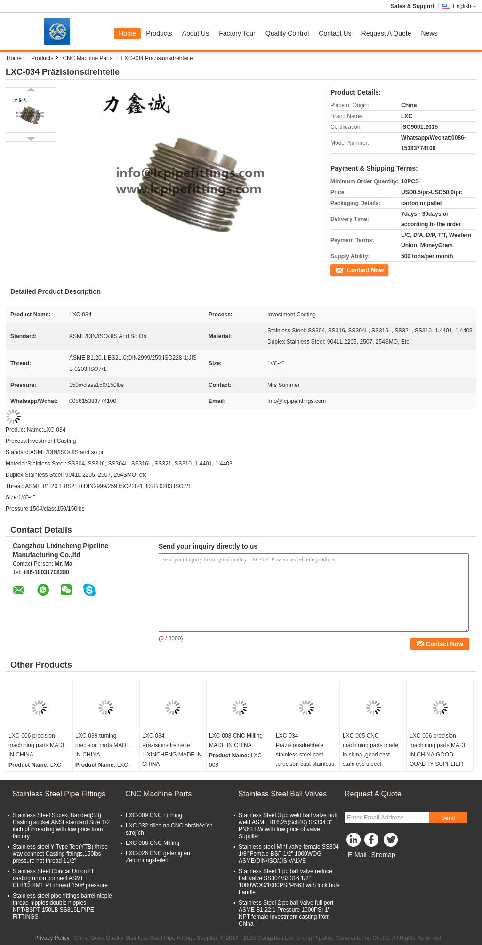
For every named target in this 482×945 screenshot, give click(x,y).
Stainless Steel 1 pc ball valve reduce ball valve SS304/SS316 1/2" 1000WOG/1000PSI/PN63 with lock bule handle (289, 882)
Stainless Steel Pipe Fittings (58, 794)
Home (127, 33)
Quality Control (287, 33)
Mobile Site (361, 866)
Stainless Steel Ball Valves (282, 794)
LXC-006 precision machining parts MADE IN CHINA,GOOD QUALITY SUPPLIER (438, 749)
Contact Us (335, 33)
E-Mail (357, 854)
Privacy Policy (52, 938)
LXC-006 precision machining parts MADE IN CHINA (37, 745)
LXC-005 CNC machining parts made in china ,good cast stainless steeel (370, 749)
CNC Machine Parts (87, 58)
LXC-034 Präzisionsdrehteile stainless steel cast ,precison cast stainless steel (305, 754)
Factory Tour (237, 33)
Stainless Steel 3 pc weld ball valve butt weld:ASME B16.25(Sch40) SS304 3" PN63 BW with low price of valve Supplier (288, 826)
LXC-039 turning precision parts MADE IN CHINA (102, 745)
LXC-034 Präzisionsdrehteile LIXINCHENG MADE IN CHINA (172, 749)
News (429, 33)
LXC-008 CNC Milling (152, 843)
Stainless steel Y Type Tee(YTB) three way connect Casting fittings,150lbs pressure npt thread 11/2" (60, 853)
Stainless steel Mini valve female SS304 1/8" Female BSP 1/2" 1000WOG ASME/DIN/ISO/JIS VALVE (289, 853)
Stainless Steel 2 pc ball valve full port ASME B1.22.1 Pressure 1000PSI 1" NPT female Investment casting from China (286, 913)
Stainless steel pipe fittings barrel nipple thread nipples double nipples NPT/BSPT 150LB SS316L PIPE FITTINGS (62, 906)
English (464, 6)
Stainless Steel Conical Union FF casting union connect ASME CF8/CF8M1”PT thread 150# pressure (60, 878)
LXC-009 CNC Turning (154, 815)
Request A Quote (386, 33)
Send (448, 817)
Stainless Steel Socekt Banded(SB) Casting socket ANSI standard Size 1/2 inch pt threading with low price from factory (61, 826)
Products (159, 33)
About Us (195, 33)
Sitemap (383, 854)
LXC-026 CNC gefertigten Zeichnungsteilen (158, 857)
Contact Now (346, 269)
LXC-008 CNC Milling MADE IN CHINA (236, 740)
